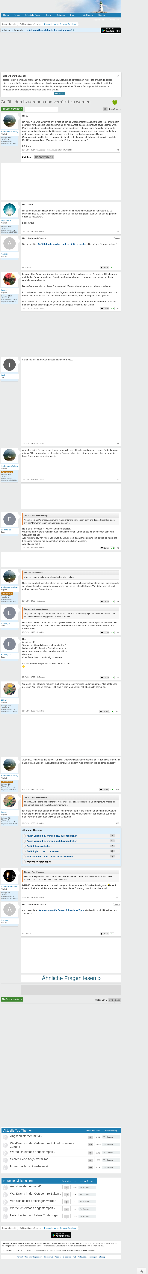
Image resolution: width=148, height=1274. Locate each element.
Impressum (37, 1257)
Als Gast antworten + (12, 109)
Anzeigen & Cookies (63, 1257)
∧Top (141, 1271)
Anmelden (114, 20)
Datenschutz (48, 1257)
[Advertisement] (71, 736)
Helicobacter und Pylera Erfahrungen (34, 1215)
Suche (48, 15)
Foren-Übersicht (9, 1228)
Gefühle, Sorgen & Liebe (30, 1228)
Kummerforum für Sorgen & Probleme (60, 1228)
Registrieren (99, 20)
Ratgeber (60, 15)
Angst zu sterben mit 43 (26, 1136)
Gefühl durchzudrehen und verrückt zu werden (45, 101)
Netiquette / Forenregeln (87, 1257)
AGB (74, 1257)
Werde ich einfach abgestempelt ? (32, 1152)
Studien (101, 15)
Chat (72, 15)
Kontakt (20, 1257)
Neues (17, 15)
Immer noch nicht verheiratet (29, 1166)
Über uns (28, 1257)
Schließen (59, 93)
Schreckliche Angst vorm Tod (29, 1159)
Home (6, 15)
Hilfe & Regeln (86, 15)
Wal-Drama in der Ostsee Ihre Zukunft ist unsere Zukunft (47, 1193)
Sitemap (102, 1257)
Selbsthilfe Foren (32, 15)
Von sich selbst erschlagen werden (33, 1201)
